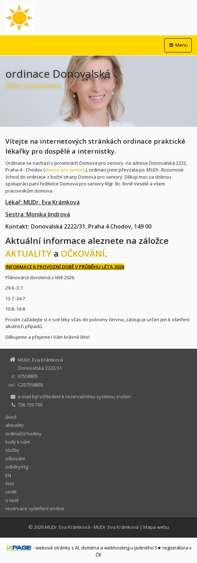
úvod (10, 417)
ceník (11, 491)
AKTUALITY (28, 253)
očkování (15, 458)
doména (90, 547)
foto (9, 483)
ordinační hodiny (23, 433)
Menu (178, 45)
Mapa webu (156, 527)
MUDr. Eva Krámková (67, 527)
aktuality (14, 425)
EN (8, 475)
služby (12, 450)
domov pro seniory (65, 170)
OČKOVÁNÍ (83, 253)
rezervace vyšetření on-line (34, 508)
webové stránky (53, 547)
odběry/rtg (16, 467)
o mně (11, 500)
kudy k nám (17, 442)
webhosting (116, 547)
